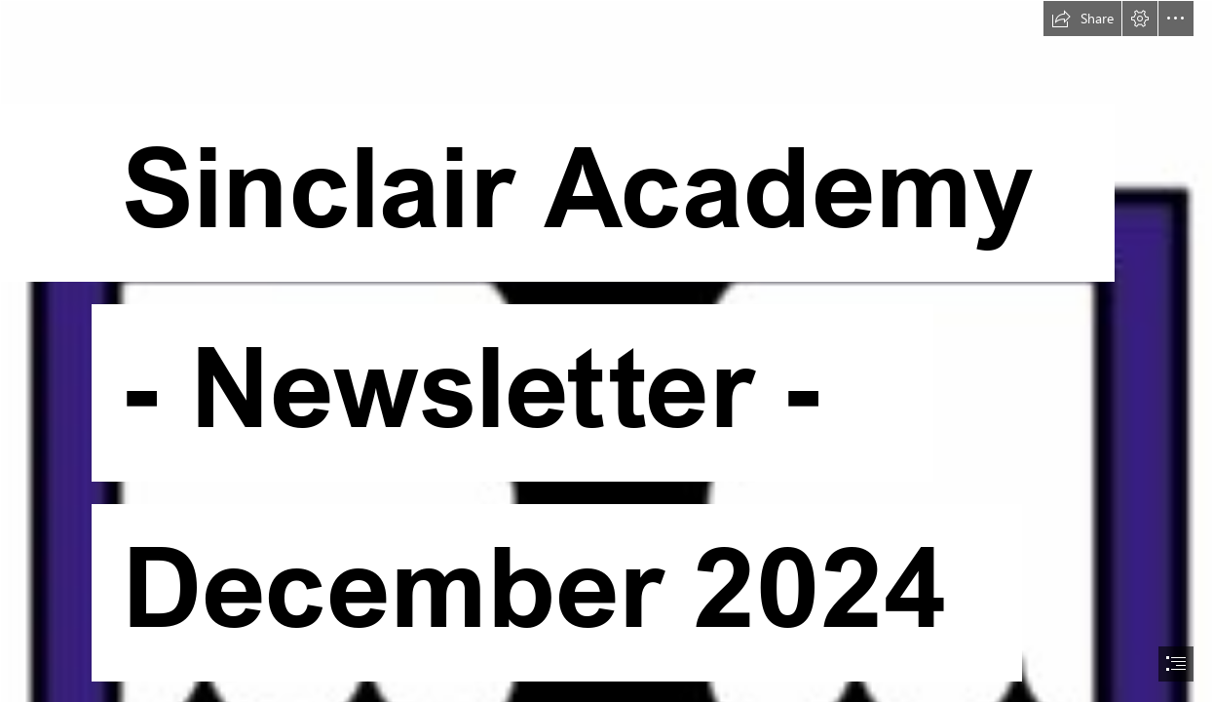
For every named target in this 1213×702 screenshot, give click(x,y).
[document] (606, 351)
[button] (1082, 18)
